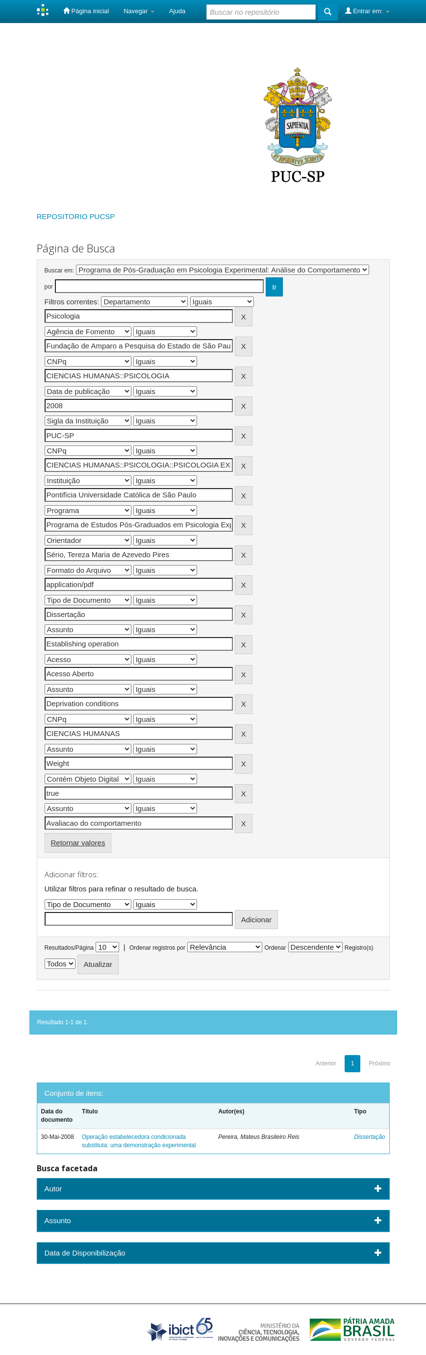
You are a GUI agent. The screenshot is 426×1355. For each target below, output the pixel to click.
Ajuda (177, 11)
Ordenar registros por (157, 947)
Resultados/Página (69, 947)
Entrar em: (367, 11)
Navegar (139, 11)
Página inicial (86, 11)
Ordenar (275, 947)
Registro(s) (359, 947)
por (49, 286)
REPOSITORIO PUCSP (76, 216)
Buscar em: (60, 270)
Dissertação (369, 1136)
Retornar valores (78, 842)
